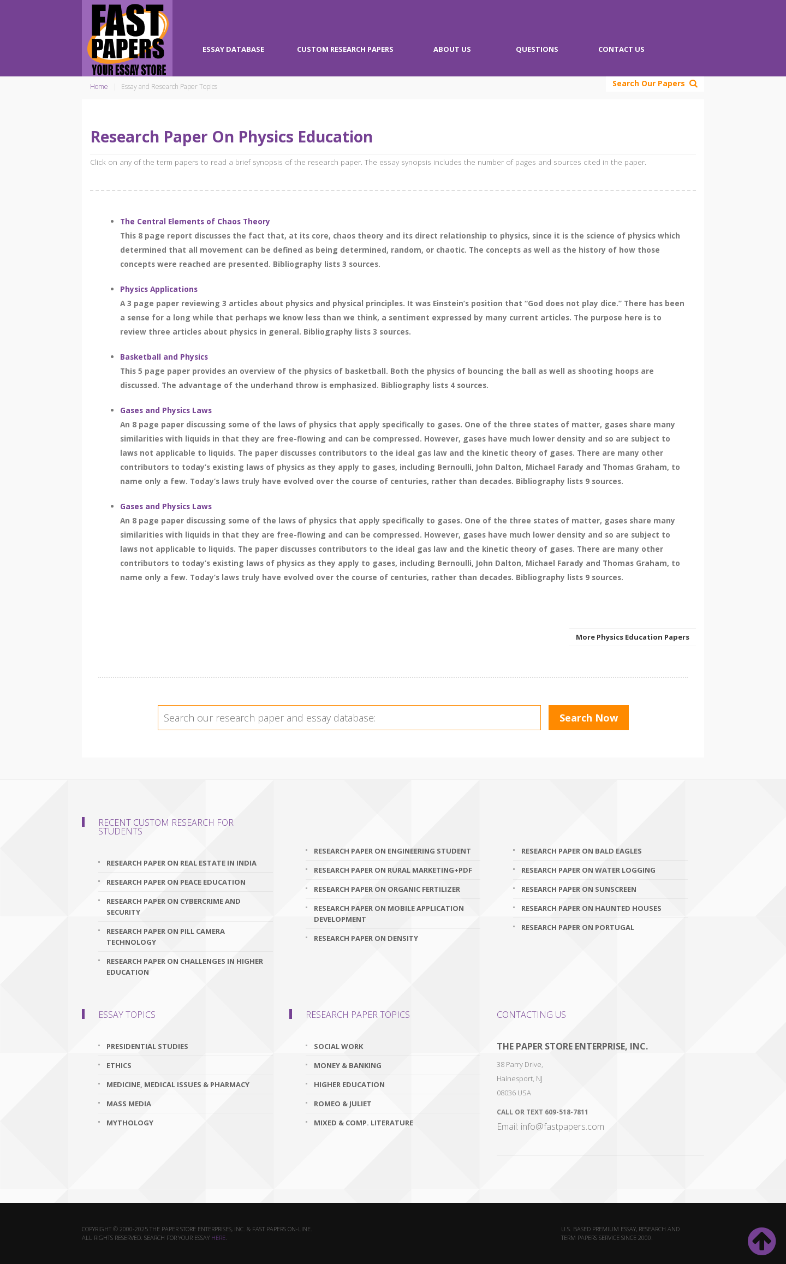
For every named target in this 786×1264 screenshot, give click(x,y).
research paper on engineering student (392, 851)
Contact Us (621, 49)
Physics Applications (159, 289)
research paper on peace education (176, 882)
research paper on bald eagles (581, 851)
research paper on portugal (577, 927)
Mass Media (128, 1103)
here (218, 1237)
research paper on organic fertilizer (387, 889)
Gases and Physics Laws (166, 410)
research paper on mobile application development (389, 913)
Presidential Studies (147, 1046)
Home (99, 86)
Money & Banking (348, 1065)
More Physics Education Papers (632, 637)
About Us (452, 49)
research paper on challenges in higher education (184, 966)
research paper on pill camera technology (165, 936)
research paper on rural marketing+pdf (393, 870)
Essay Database (233, 49)
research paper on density (366, 938)
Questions (537, 49)
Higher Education (349, 1084)
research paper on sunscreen (578, 889)
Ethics (119, 1065)
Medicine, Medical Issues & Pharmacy (177, 1084)
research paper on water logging (588, 870)
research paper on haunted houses (591, 908)
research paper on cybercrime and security (173, 906)
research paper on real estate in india (181, 863)
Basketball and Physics (164, 356)
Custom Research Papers (345, 49)
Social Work (338, 1046)
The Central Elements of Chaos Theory (195, 221)
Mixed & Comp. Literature (363, 1123)
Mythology (129, 1123)
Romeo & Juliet (343, 1103)
